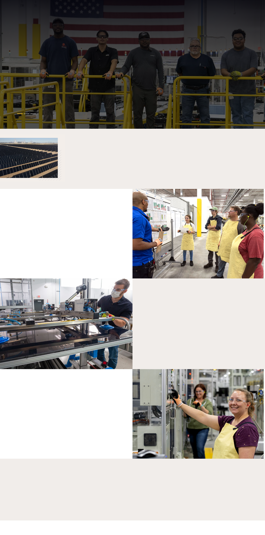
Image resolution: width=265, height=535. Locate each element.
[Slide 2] (33, 114)
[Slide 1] (26, 114)
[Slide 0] (20, 114)
